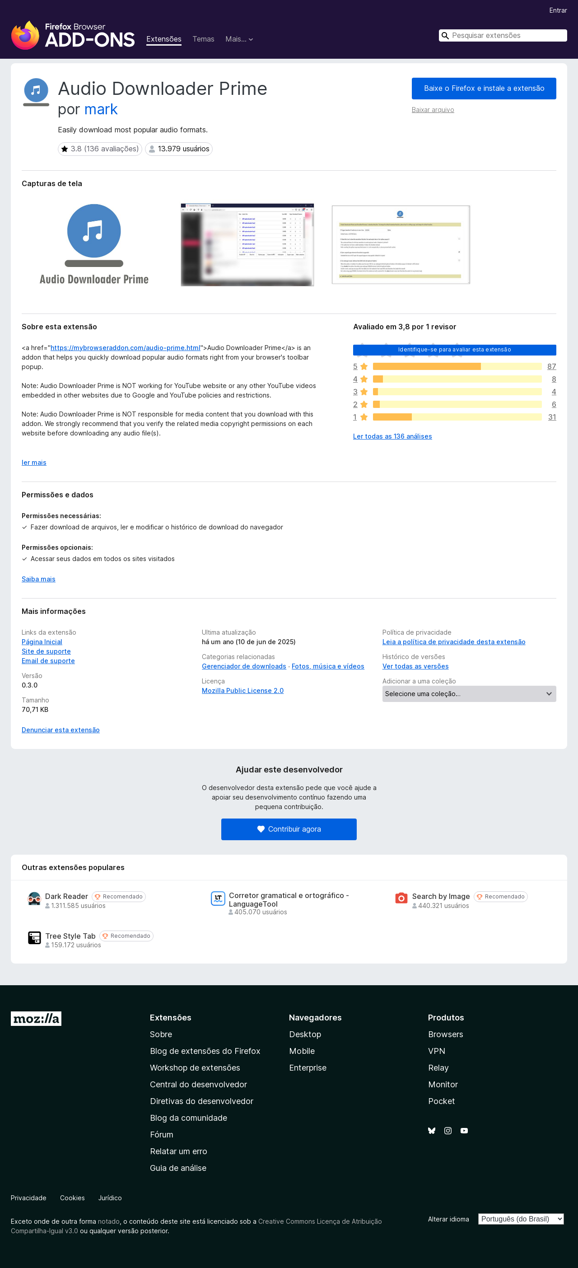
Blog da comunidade (188, 1118)
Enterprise (307, 1067)
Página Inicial (42, 642)
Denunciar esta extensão (61, 730)
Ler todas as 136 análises (392, 436)
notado (109, 1221)
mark (101, 109)
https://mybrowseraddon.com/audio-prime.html (125, 347)
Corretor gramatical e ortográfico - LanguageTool (289, 899)
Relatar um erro (178, 1151)
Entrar (558, 10)
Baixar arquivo (433, 109)
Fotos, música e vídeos (328, 666)
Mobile (302, 1051)
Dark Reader (66, 896)
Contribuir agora (289, 828)
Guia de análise (178, 1168)
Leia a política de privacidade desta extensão (454, 642)
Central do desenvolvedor (198, 1084)
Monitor (443, 1084)
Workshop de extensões (195, 1067)
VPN (436, 1051)
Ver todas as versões (415, 666)
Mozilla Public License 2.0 (243, 690)
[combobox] (503, 35)
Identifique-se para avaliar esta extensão (454, 349)
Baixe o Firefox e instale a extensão (484, 88)
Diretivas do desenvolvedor (201, 1101)
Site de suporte (46, 651)
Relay (438, 1067)
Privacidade (29, 1198)
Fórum (161, 1134)
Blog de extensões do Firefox (205, 1051)
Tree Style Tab (70, 936)
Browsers (445, 1034)
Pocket (441, 1101)
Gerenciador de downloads (244, 666)
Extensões (164, 38)
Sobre (161, 1034)
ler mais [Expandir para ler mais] (34, 462)
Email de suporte (48, 660)
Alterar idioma (448, 1219)
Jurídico (110, 1198)
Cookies (72, 1198)
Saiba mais (39, 579)
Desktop (305, 1034)
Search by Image (441, 896)
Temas (203, 38)
